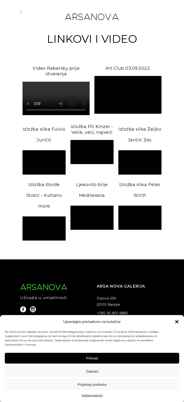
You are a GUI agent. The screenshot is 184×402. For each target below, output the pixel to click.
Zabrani (92, 371)
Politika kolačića (92, 395)
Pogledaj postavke (92, 384)
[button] (176, 321)
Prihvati (92, 358)
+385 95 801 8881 (112, 313)
